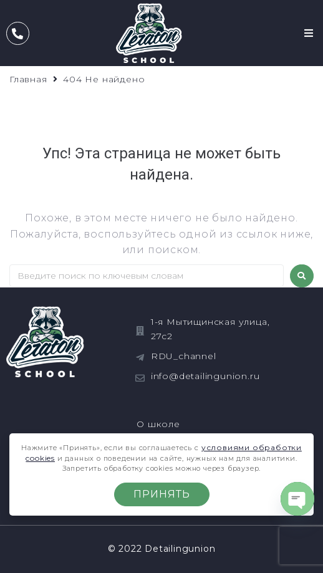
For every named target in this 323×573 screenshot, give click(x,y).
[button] (309, 33)
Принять (161, 494)
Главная (28, 79)
